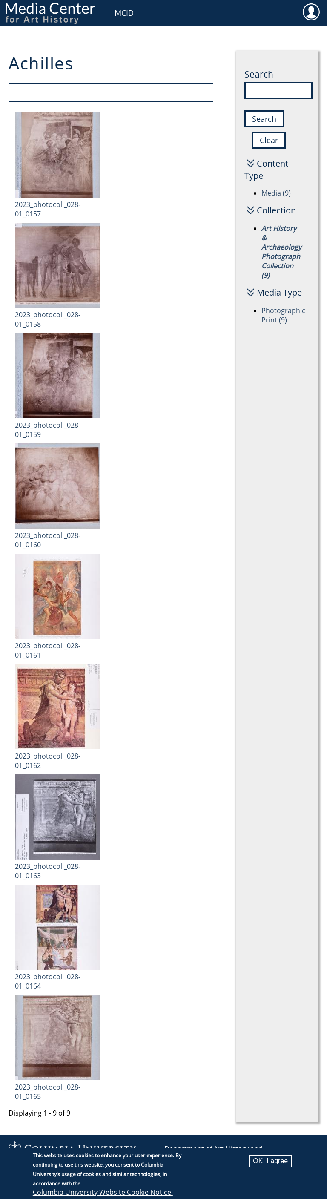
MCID (124, 13)
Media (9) (276, 193)
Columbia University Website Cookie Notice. (103, 1193)
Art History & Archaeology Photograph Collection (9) (281, 252)
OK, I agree (270, 1162)
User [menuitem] (311, 11)
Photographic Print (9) (283, 315)
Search (258, 74)
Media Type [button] (279, 292)
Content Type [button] (266, 169)
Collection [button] (276, 210)
